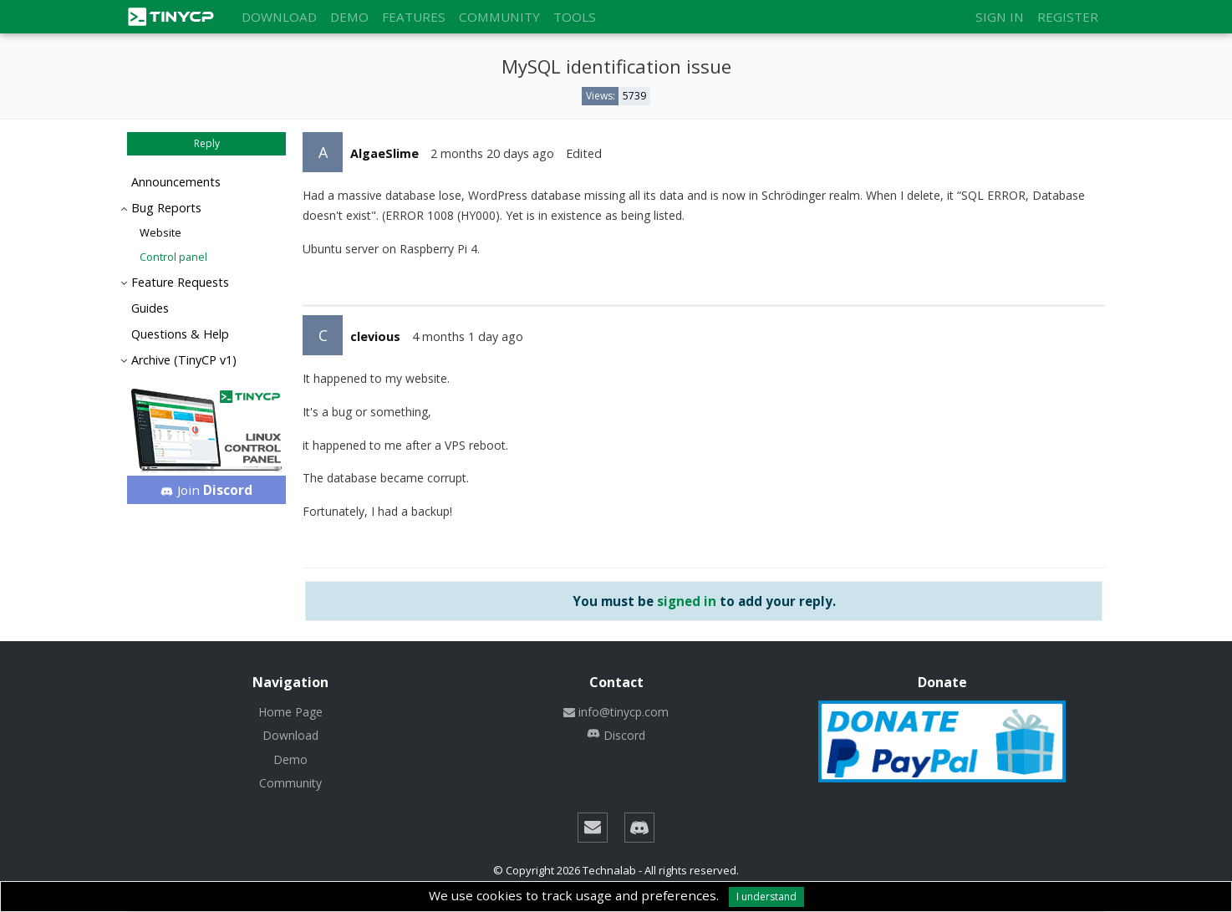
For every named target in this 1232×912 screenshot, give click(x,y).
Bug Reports (166, 208)
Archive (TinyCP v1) (184, 360)
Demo (349, 16)
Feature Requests (180, 282)
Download (279, 16)
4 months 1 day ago (467, 336)
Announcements (176, 182)
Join (206, 489)
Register (1067, 16)
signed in (686, 601)
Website (160, 232)
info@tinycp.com (616, 712)
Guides (150, 308)
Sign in (999, 16)
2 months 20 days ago (492, 153)
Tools (574, 16)
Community (499, 16)
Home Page (290, 712)
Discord (616, 735)
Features (413, 16)
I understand (766, 896)
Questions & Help (180, 334)
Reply (207, 143)
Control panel (173, 256)
